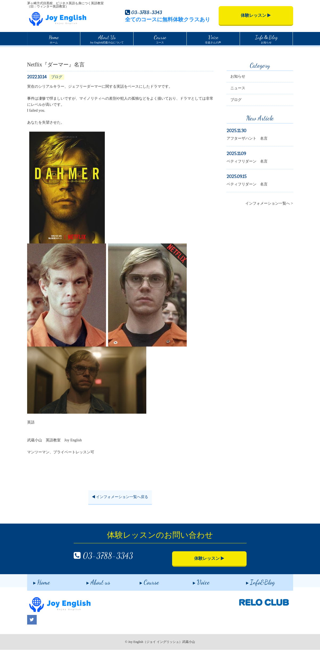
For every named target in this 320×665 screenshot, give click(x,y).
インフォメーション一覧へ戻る (120, 514)
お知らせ (266, 38)
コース (160, 38)
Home (31, 51)
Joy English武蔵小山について (107, 38)
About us (92, 596)
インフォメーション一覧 (60, 52)
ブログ (236, 117)
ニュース (237, 105)
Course (143, 596)
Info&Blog (254, 596)
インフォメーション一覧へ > (269, 220)
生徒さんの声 (213, 38)
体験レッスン (256, 15)
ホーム (54, 38)
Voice (195, 596)
